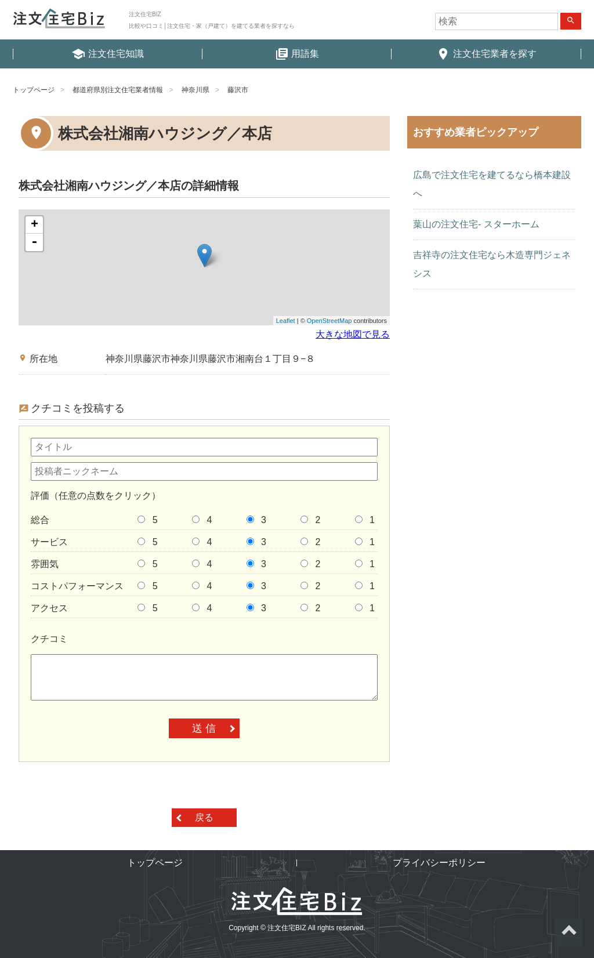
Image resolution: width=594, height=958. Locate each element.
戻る (204, 817)
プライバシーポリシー (439, 863)
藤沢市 (237, 90)
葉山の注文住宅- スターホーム (476, 224)
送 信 (204, 728)
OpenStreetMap (329, 320)
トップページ (34, 90)
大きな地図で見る (353, 334)
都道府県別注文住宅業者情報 (118, 90)
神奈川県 (195, 90)
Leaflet (285, 320)
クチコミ (49, 639)
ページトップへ (568, 932)
